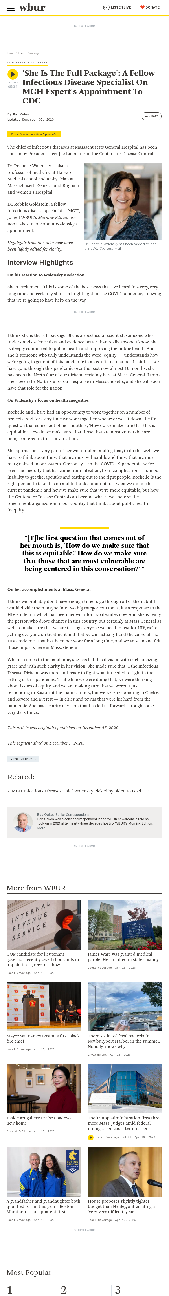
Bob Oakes (21, 114)
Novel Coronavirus (23, 759)
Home (10, 53)
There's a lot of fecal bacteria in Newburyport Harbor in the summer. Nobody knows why (124, 1041)
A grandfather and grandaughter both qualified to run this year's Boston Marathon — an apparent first (43, 1206)
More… (42, 828)
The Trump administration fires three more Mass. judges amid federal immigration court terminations (125, 1123)
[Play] (91, 1137)
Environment (97, 1055)
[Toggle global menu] (11, 8)
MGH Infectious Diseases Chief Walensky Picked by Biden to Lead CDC (81, 791)
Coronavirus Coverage (27, 62)
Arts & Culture (19, 1131)
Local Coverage (29, 53)
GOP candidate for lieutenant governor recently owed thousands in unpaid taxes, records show (43, 959)
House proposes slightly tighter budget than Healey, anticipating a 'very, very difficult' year (121, 1206)
